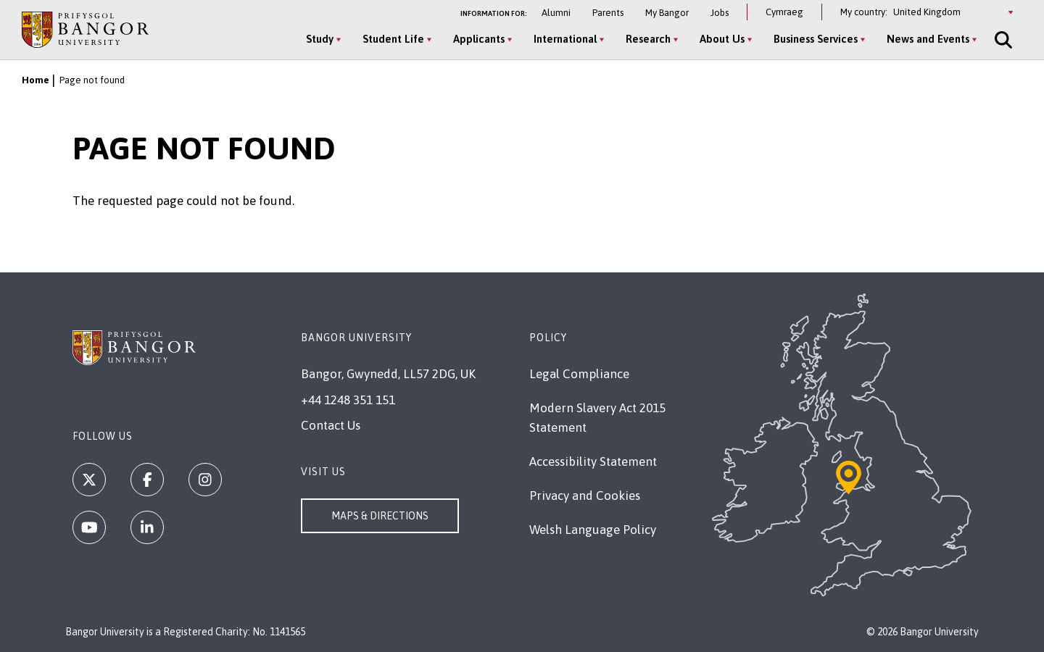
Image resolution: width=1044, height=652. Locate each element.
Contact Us (330, 425)
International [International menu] (565, 39)
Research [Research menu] (648, 39)
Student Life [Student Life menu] (393, 39)
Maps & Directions (379, 516)
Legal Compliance (579, 374)
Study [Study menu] (320, 39)
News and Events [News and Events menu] (928, 39)
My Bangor (667, 12)
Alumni (556, 12)
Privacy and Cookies (584, 495)
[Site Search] (1002, 39)
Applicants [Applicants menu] (479, 39)
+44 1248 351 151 (348, 400)
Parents (608, 12)
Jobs (719, 12)
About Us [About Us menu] (722, 39)
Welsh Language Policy (592, 529)
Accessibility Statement (593, 461)
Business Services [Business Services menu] (816, 39)
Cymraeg (784, 12)
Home (35, 80)
